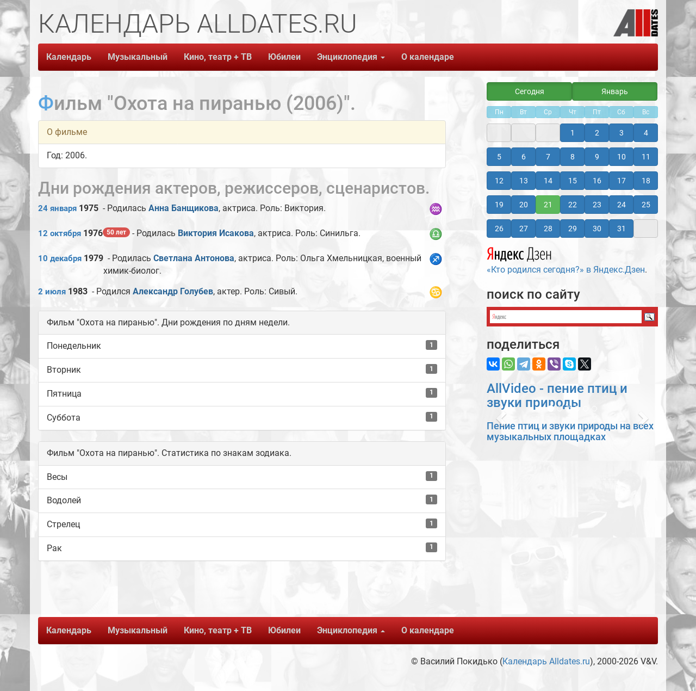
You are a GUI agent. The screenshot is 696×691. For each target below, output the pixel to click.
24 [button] (621, 204)
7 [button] (548, 156)
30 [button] (597, 228)
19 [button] (499, 204)
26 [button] (499, 228)
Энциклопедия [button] (351, 57)
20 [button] (523, 204)
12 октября (59, 233)
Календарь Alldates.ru (546, 661)
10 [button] (621, 156)
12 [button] (499, 180)
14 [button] (548, 180)
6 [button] (523, 156)
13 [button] (523, 180)
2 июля (52, 292)
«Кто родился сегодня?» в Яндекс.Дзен (566, 259)
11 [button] (646, 156)
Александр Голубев (173, 291)
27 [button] (523, 228)
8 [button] (572, 156)
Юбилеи (284, 57)
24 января (57, 208)
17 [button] (621, 180)
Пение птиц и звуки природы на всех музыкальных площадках (570, 431)
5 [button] (499, 156)
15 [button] (572, 180)
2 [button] (597, 132)
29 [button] (572, 228)
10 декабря (60, 258)
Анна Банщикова (183, 208)
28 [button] (548, 228)
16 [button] (597, 180)
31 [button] (621, 228)
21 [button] (548, 204)
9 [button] (597, 156)
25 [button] (646, 204)
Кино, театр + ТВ (218, 57)
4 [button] (646, 132)
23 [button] (597, 204)
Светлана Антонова (193, 258)
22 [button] (572, 204)
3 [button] (621, 132)
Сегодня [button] (529, 91)
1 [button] (572, 132)
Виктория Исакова (216, 233)
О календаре (427, 57)
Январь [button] (614, 91)
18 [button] (646, 180)
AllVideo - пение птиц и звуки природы (557, 395)
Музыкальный (137, 57)
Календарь (68, 57)
